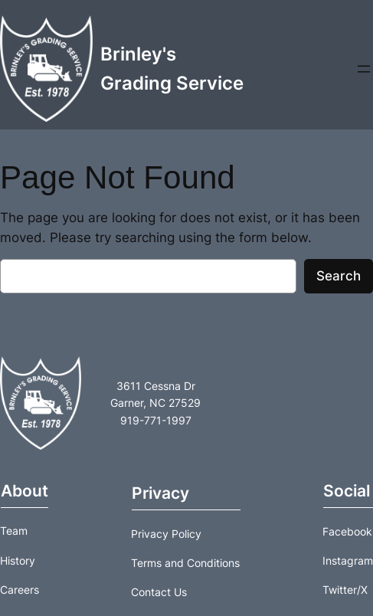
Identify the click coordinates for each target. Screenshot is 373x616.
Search (338, 275)
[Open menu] (364, 69)
